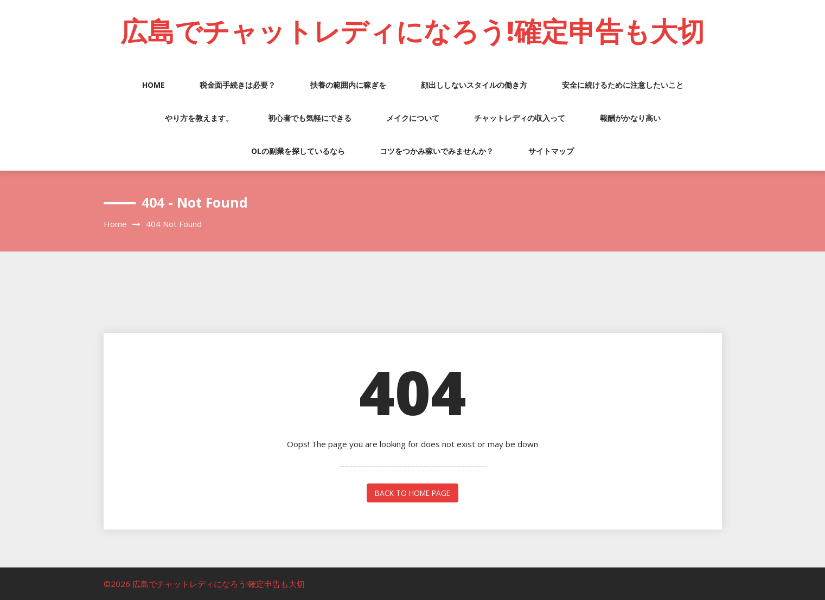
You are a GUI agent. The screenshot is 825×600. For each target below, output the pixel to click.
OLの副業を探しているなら (298, 151)
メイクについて (412, 118)
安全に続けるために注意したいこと (622, 85)
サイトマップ (551, 151)
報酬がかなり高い (630, 118)
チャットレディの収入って (519, 118)
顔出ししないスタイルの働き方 (474, 85)
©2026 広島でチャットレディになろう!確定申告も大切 (204, 583)
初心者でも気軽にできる (309, 118)
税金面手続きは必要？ (238, 85)
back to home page (412, 492)
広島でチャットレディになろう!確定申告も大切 (412, 30)
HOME (153, 85)
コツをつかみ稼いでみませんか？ (437, 151)
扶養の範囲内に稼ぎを (348, 85)
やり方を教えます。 (199, 118)
